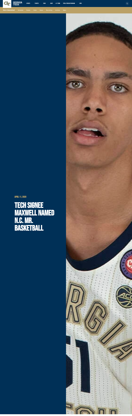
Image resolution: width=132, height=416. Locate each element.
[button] (127, 4)
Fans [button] (47, 4)
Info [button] (90, 4)
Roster (28, 12)
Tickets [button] (38, 4)
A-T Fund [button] (63, 4)
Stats (35, 12)
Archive (57, 12)
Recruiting (49, 12)
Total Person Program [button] (76, 4)
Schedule (20, 12)
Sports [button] (28, 4)
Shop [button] (55, 4)
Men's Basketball (9, 12)
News (41, 12)
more (64, 12)
